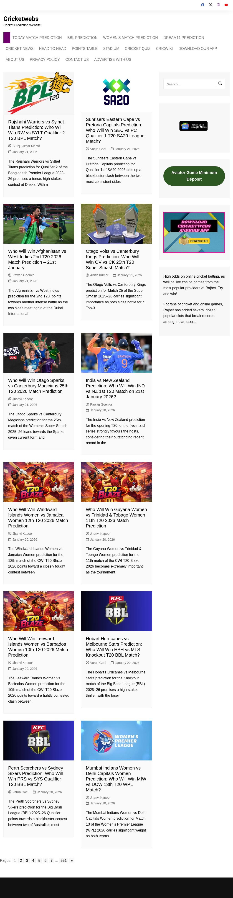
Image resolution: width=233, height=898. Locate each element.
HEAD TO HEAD (52, 49)
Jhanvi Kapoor (20, 399)
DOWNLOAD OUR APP (197, 49)
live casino (183, 282)
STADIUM (111, 49)
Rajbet (168, 310)
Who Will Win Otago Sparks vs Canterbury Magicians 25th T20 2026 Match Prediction (38, 386)
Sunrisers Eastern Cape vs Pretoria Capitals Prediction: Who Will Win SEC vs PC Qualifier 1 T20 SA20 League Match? (115, 130)
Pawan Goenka (21, 275)
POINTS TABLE (85, 49)
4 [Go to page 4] (33, 860)
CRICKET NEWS (19, 49)
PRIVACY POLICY (45, 59)
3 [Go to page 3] (27, 860)
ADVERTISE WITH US (112, 59)
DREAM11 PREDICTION (183, 38)
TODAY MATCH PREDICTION (37, 38)
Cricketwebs (21, 19)
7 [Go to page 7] (52, 860)
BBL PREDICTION (82, 38)
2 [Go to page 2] (21, 860)
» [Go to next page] (72, 860)
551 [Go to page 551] (64, 860)
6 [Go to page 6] (45, 860)
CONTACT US (77, 59)
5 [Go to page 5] (39, 860)
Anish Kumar (97, 275)
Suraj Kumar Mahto (24, 146)
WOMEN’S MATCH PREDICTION (130, 38)
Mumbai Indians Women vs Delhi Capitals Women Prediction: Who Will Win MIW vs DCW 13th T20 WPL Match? (116, 778)
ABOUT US (15, 59)
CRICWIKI (164, 49)
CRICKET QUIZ (138, 49)
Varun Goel (96, 149)
